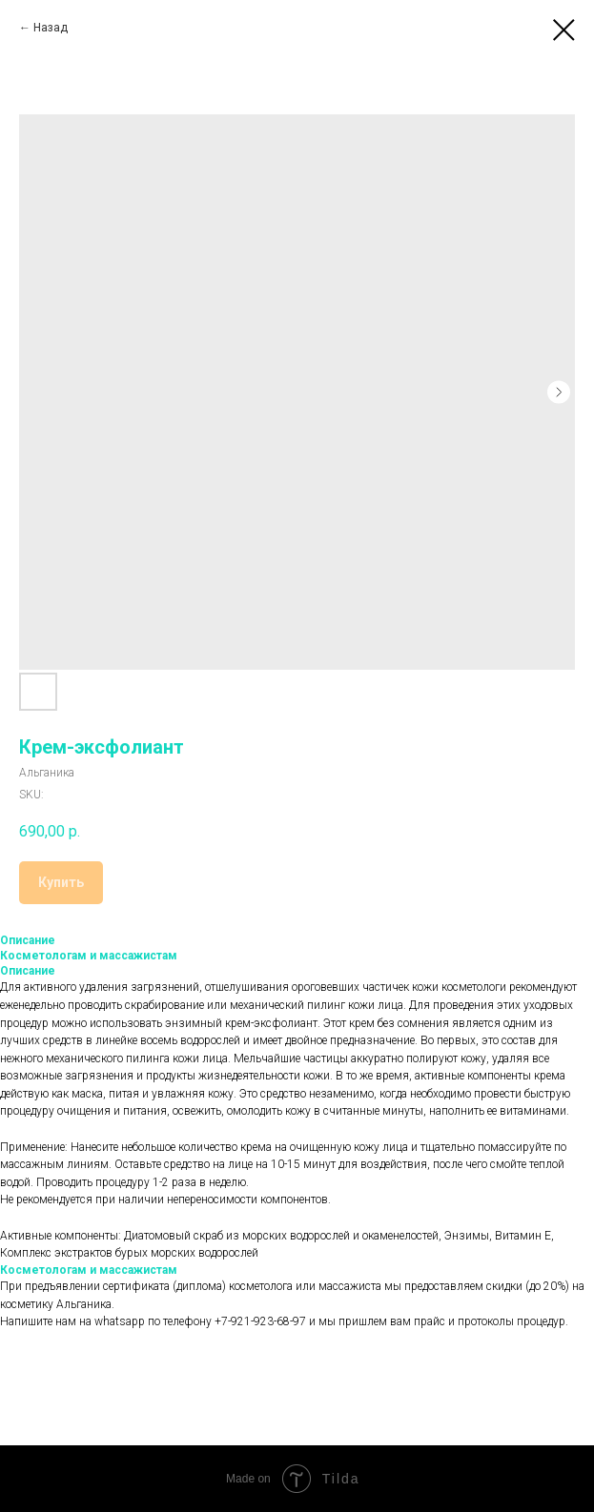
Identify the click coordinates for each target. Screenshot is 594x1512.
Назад (50, 27)
